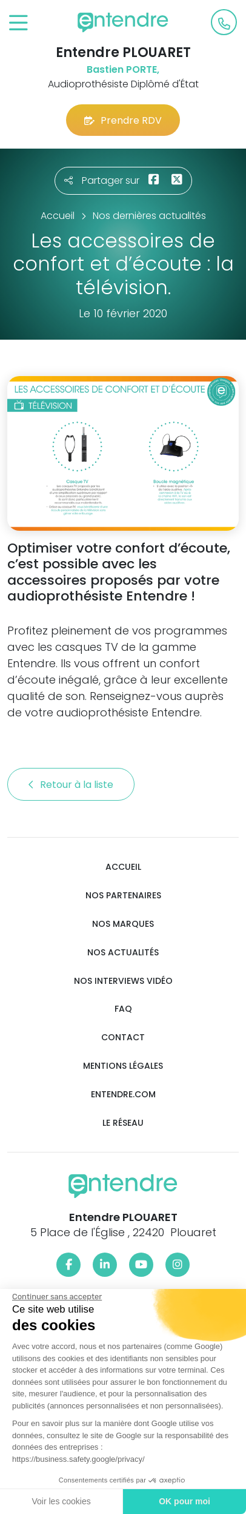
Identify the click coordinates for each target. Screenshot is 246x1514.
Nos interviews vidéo (123, 981)
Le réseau (123, 1123)
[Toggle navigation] (18, 23)
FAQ (123, 1009)
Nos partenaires (123, 895)
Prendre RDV (123, 120)
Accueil (123, 867)
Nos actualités (123, 952)
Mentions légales (123, 1066)
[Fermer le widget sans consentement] (56, 1297)
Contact (123, 1037)
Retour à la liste (71, 785)
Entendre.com (123, 1094)
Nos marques (123, 924)
